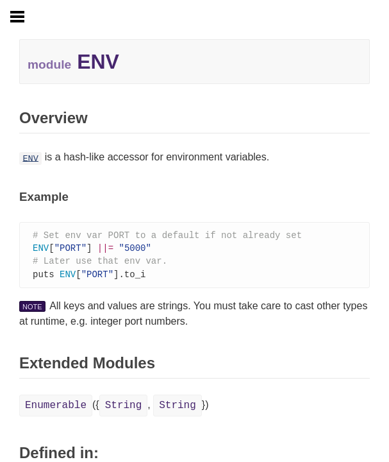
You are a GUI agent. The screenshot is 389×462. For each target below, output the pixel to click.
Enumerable (56, 408)
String (123, 408)
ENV (30, 158)
